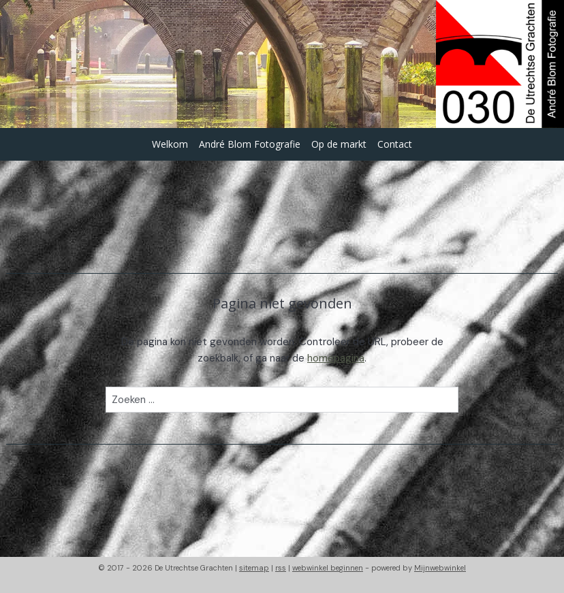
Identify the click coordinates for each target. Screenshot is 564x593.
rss (280, 568)
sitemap (254, 568)
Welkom (170, 144)
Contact (394, 144)
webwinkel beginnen (327, 568)
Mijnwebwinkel (440, 568)
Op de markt (338, 144)
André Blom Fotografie (249, 144)
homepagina (335, 358)
